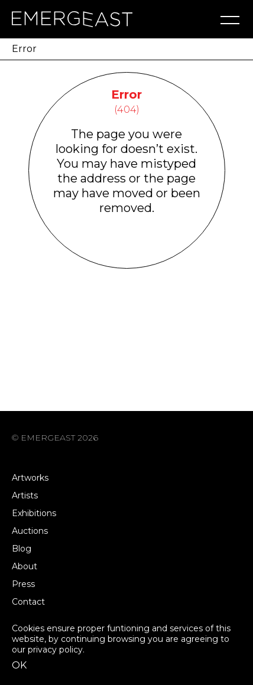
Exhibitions (34, 513)
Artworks (30, 477)
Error (24, 48)
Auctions (30, 531)
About (24, 566)
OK (19, 665)
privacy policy (55, 649)
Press (23, 584)
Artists (25, 495)
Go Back (127, 253)
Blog (21, 548)
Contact (28, 601)
